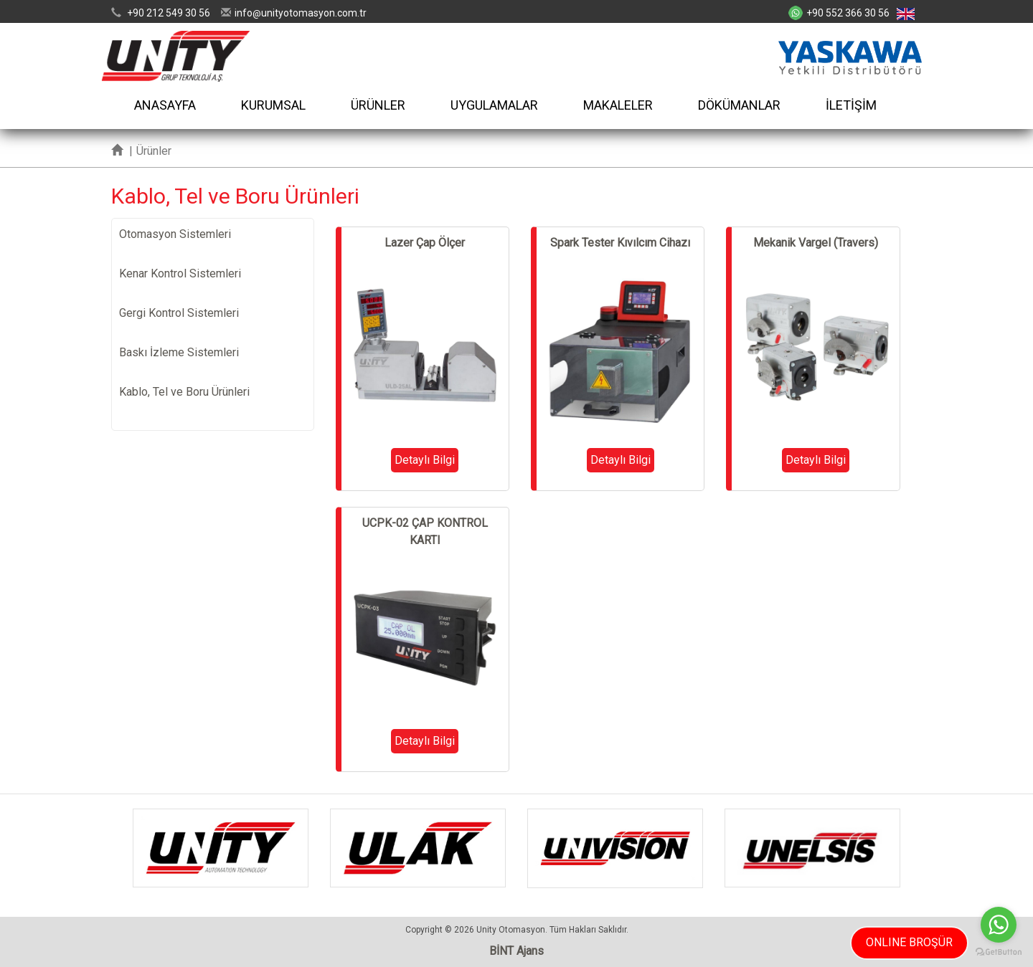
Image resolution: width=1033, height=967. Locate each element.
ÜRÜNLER (378, 105)
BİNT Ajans (516, 951)
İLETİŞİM (851, 105)
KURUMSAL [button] (273, 105)
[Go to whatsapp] (999, 925)
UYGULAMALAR (494, 105)
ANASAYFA (165, 105)
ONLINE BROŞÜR (909, 942)
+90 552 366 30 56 (848, 13)
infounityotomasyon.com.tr (301, 13)
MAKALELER (618, 105)
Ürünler (153, 151)
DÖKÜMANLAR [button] (739, 105)
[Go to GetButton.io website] (999, 952)
